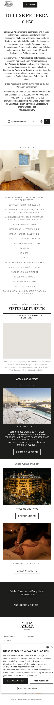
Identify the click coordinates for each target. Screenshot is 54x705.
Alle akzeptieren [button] (15, 681)
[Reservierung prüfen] (30, 5)
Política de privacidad (28, 675)
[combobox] (47, 647)
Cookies (7, 640)
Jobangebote (10, 636)
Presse (31, 636)
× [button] (52, 647)
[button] (47, 121)
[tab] (20, 147)
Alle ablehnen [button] (41, 681)
